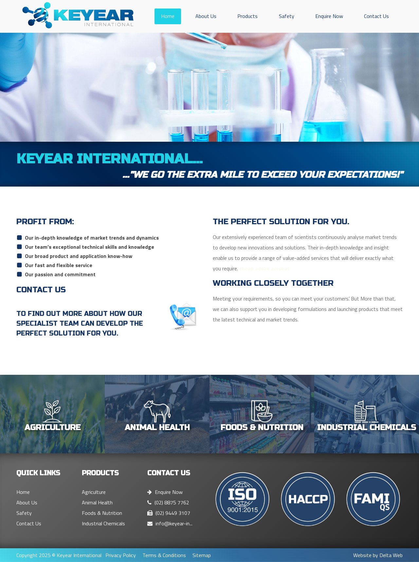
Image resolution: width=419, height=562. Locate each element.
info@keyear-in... (169, 523)
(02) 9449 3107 (168, 513)
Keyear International (79, 555)
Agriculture (94, 492)
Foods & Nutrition (102, 513)
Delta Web (391, 555)
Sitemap (201, 555)
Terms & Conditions (164, 555)
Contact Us (376, 16)
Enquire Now (329, 16)
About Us (205, 16)
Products (247, 16)
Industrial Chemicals (103, 523)
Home (167, 16)
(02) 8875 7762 (168, 502)
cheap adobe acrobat (264, 268)
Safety (286, 16)
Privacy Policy (120, 555)
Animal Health (97, 502)
